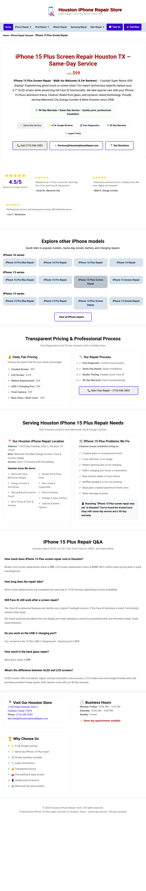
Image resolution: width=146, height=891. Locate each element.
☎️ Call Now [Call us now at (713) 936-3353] (72, 35)
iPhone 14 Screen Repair (126, 309)
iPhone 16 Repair (126, 270)
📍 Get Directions (119, 153)
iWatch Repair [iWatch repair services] (69, 26)
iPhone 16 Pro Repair (55, 270)
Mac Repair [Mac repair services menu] (110, 26)
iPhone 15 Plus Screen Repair (90, 290)
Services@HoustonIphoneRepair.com (28, 726)
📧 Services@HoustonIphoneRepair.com (76, 153)
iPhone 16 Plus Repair (91, 270)
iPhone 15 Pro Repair (55, 288)
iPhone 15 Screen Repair (126, 288)
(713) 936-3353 (24, 722)
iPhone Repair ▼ (30, 26)
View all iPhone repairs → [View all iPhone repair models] (73, 324)
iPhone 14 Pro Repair (55, 309)
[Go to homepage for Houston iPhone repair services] (14, 26)
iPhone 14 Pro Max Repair (20, 309)
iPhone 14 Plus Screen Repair (90, 311)
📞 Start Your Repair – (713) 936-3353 (108, 398)
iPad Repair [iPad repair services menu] (50, 26)
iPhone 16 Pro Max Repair (20, 270)
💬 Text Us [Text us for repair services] (128, 26)
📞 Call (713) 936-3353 (30, 153)
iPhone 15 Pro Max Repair (20, 288)
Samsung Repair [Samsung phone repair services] (90, 26)
